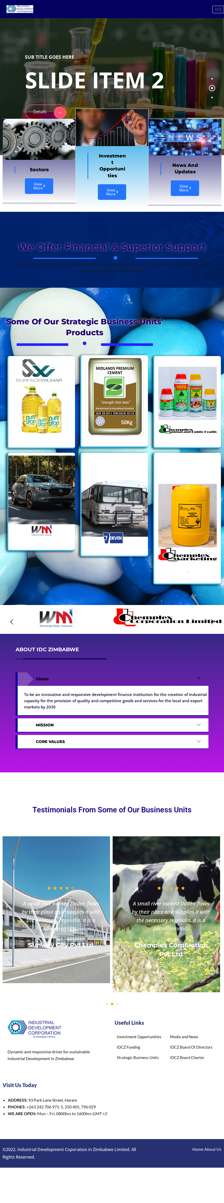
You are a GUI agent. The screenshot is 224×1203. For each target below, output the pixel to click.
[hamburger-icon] (218, 9)
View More (39, 185)
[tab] (211, 78)
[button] (11, 622)
